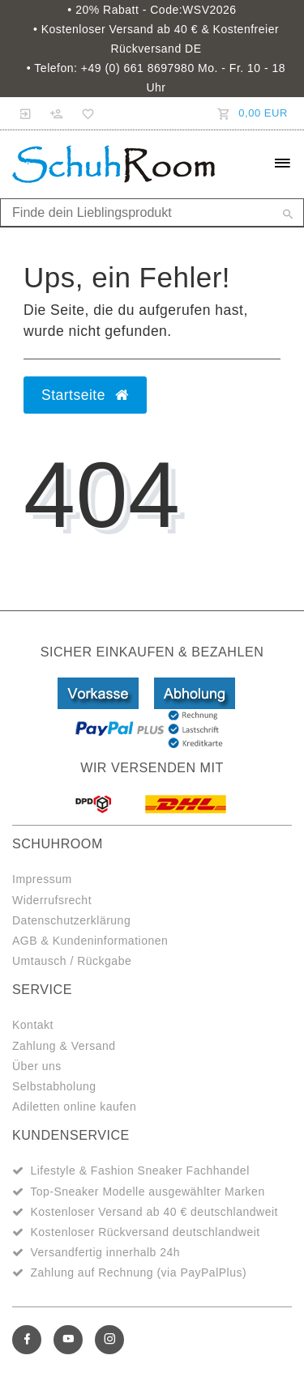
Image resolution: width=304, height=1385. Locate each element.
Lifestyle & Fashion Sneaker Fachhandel (139, 1170)
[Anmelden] (26, 113)
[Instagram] (109, 1339)
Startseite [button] (85, 395)
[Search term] (152, 212)
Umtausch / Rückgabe (71, 960)
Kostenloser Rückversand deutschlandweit (144, 1232)
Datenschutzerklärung (71, 920)
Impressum (42, 879)
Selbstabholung (54, 1086)
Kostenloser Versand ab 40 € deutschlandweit (154, 1211)
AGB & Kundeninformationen (90, 940)
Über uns (37, 1066)
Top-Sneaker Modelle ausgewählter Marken (147, 1191)
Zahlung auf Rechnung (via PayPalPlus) (138, 1272)
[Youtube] (68, 1339)
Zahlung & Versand (64, 1045)
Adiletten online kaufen (74, 1106)
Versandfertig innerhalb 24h (105, 1252)
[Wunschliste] (85, 113)
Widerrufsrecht (52, 900)
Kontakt (33, 1024)
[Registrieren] (57, 113)
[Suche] (287, 215)
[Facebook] (26, 1339)
